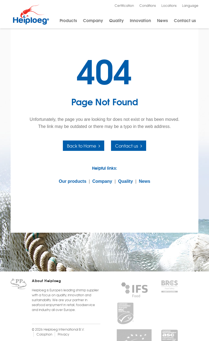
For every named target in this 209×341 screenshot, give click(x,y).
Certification (124, 5)
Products (68, 20)
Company (93, 20)
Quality (116, 20)
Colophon (44, 334)
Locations (169, 5)
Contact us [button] (126, 145)
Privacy (63, 334)
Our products (72, 181)
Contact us (185, 20)
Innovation (140, 20)
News (162, 20)
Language (190, 5)
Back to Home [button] (81, 145)
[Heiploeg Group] (31, 23)
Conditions (147, 5)
